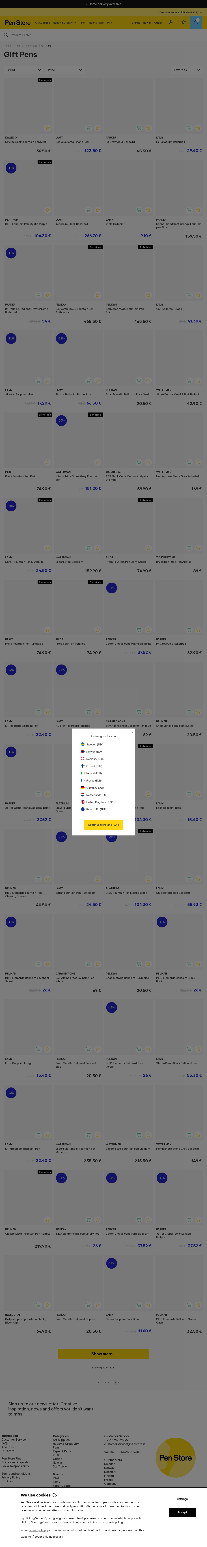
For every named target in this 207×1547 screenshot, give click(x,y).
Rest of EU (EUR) (93, 809)
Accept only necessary (48, 1536)
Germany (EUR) (93, 787)
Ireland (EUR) (91, 773)
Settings (182, 1499)
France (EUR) (91, 780)
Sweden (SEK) (92, 744)
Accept (182, 1512)
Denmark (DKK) (93, 758)
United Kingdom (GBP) (97, 802)
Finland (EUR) (91, 766)
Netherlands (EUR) (94, 794)
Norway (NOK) (92, 751)
